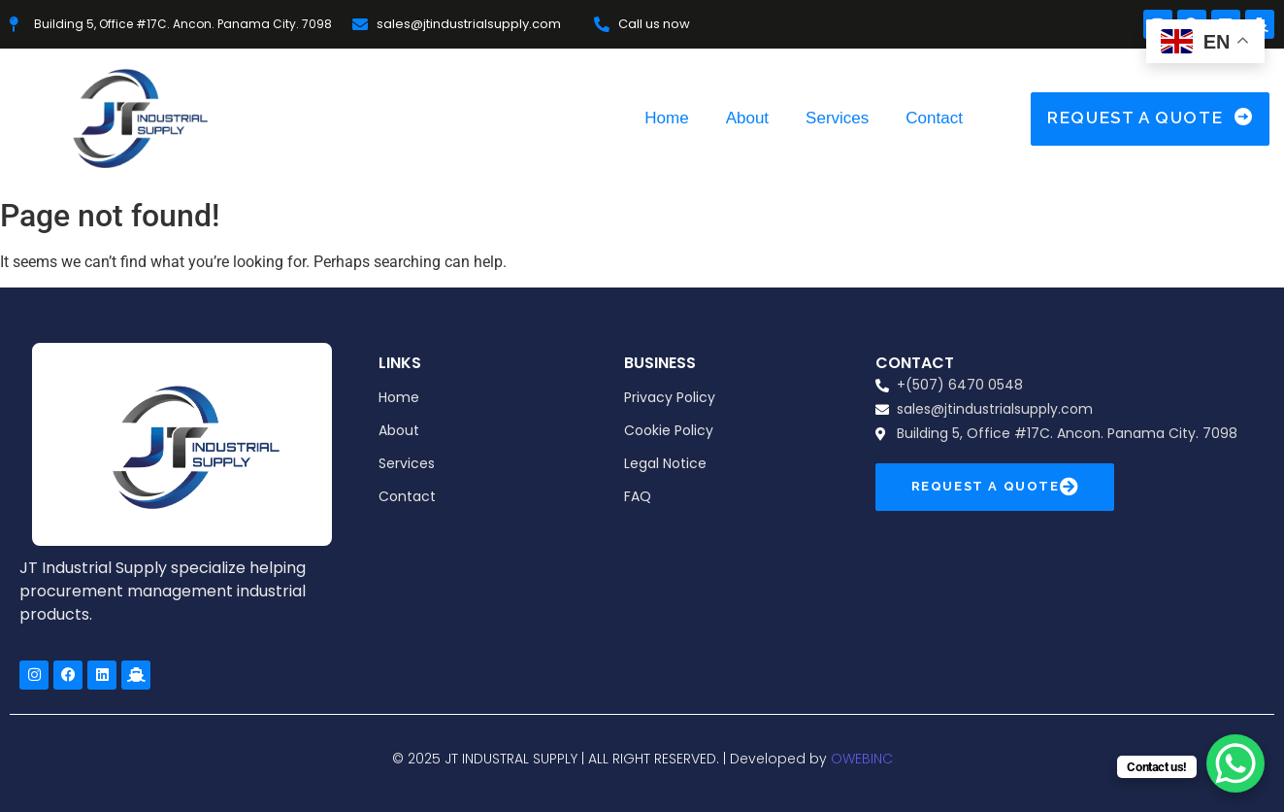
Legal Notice (665, 463)
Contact (934, 118)
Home (666, 118)
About (747, 118)
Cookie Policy (668, 430)
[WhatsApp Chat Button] (1235, 763)
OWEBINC (862, 758)
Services (837, 118)
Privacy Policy (669, 397)
